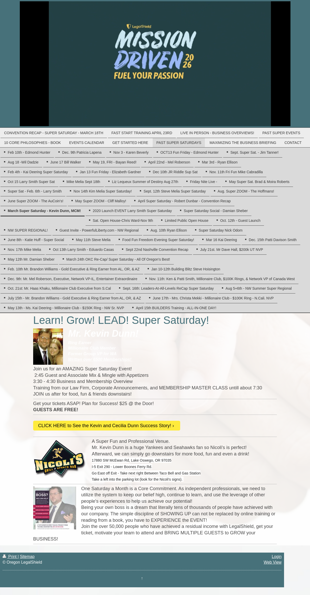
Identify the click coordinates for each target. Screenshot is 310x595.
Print (10, 556)
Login (276, 556)
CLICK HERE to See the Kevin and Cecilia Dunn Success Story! (104, 425)
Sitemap (27, 556)
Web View (273, 562)
